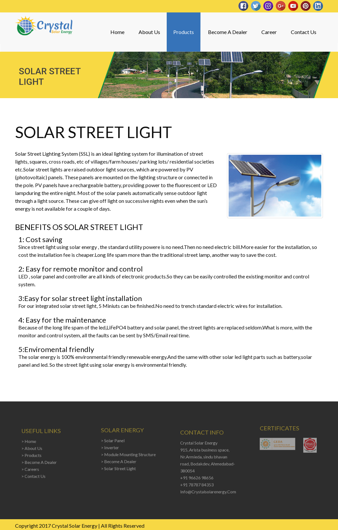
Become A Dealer (227, 32)
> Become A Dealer (40, 461)
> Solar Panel (114, 441)
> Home (30, 442)
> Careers (32, 467)
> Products (33, 454)
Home (117, 32)
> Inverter (111, 447)
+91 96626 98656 (197, 476)
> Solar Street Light (119, 466)
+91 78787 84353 (197, 482)
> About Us (33, 448)
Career (269, 32)
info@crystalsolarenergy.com (208, 488)
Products (183, 32)
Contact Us (303, 32)
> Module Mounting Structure (128, 453)
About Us (149, 32)
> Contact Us (35, 474)
